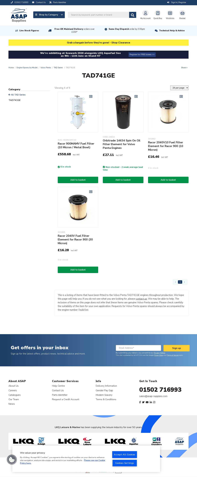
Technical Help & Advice (172, 30)
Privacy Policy (158, 355)
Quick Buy (157, 15)
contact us (141, 298)
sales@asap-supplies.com (153, 396)
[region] (86, 459)
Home (11, 67)
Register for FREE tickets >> (142, 54)
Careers (12, 390)
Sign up (176, 348)
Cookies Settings (124, 463)
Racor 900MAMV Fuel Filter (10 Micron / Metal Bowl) (76, 145)
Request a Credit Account (65, 399)
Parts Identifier (59, 394)
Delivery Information (106, 385)
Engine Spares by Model (27, 67)
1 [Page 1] (180, 281)
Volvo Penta (45, 67)
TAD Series (58, 67)
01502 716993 (160, 390)
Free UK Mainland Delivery (74, 30)
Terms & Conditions (106, 399)
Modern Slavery (104, 394)
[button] (12, 460)
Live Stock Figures (29, 30)
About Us (13, 385)
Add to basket (78, 179)
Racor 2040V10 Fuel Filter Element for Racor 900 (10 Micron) (165, 146)
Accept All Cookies (124, 454)
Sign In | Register (176, 2)
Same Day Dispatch (127, 29)
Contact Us (58, 390)
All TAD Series (17, 94)
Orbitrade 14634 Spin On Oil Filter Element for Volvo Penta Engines (121, 144)
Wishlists (170, 15)
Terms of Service (173, 355)
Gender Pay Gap (104, 390)
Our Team (13, 399)
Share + (184, 67)
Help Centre (58, 385)
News (11, 403)
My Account (145, 15)
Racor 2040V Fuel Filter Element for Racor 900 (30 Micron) (75, 239)
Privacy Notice (159, 353)
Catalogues (14, 394)
